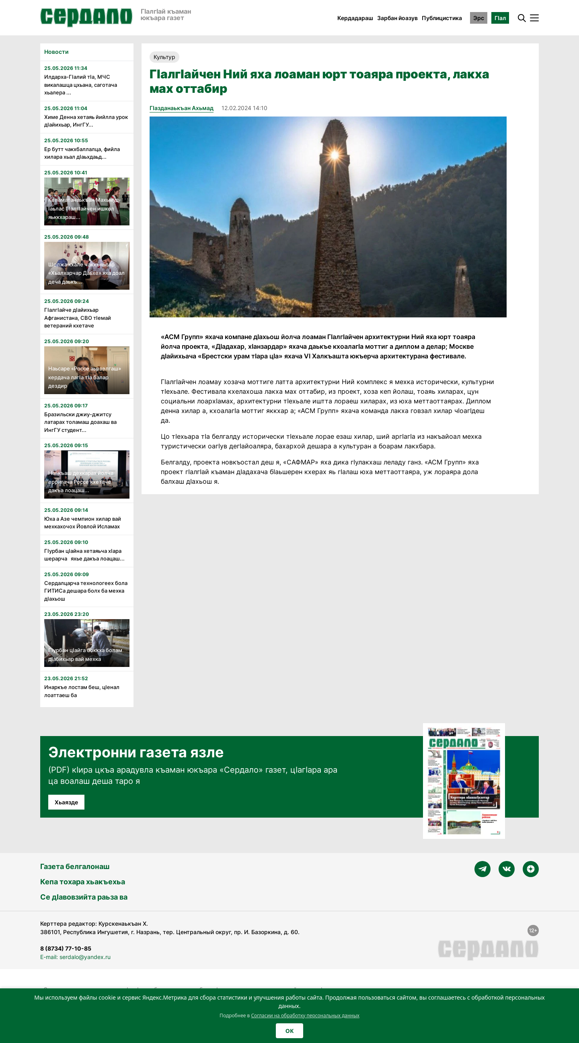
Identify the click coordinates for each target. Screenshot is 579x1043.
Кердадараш (355, 17)
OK (289, 1031)
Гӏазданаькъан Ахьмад (182, 107)
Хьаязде (66, 802)
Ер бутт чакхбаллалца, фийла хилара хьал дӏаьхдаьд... (82, 153)
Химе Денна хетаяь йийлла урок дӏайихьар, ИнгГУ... (86, 121)
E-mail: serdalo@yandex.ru (75, 956)
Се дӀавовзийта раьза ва (83, 897)
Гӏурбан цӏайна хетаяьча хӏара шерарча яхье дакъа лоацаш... (84, 555)
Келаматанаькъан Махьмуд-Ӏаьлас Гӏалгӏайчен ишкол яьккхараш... (84, 208)
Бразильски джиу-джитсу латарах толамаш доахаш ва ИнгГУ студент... (80, 422)
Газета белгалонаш (74, 866)
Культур (164, 56)
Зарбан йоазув (397, 17)
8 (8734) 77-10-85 (65, 948)
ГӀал (500, 17)
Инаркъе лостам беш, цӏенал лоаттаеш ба (81, 691)
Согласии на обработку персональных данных (305, 1015)
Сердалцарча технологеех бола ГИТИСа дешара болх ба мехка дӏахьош (85, 591)
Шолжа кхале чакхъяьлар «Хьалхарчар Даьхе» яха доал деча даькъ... (86, 273)
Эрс (478, 17)
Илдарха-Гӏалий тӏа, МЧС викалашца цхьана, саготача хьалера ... (80, 85)
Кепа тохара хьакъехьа (82, 881)
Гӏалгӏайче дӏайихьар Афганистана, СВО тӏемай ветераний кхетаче (77, 318)
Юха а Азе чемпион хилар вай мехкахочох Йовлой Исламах (82, 522)
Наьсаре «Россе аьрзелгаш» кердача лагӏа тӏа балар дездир (84, 377)
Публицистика (442, 17)
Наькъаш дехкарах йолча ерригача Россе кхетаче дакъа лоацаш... (80, 481)
